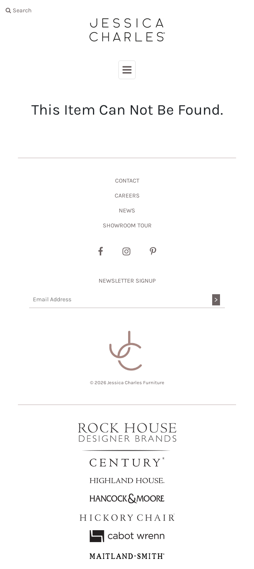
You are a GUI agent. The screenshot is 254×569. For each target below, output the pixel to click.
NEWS (127, 210)
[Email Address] (127, 299)
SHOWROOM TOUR (127, 225)
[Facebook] (100, 251)
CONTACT (127, 180)
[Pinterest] (153, 251)
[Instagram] (126, 251)
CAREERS (127, 195)
